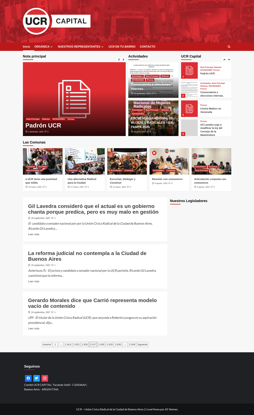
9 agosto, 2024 (161, 183)
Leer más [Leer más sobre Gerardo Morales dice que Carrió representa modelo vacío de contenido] (33, 328)
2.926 (85, 344)
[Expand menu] (51, 46)
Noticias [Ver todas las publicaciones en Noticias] (46, 119)
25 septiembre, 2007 (40, 265)
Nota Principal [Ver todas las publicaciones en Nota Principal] (33, 119)
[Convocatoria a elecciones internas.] (189, 89)
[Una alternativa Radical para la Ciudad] (85, 161)
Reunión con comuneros (167, 179)
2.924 (68, 344)
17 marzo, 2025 (77, 187)
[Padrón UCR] (74, 99)
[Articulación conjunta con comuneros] (211, 161)
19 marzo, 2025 (34, 187)
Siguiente (142, 344)
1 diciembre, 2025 (35, 132)
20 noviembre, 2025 (142, 93)
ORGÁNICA (43, 46)
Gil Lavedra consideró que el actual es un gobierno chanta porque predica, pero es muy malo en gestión (93, 209)
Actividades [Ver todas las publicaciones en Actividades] (137, 76)
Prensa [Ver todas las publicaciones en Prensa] (71, 119)
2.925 (76, 344)
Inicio (26, 46)
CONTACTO (147, 46)
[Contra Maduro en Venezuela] (189, 108)
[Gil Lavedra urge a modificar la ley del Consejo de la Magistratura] (189, 128)
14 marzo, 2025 (119, 187)
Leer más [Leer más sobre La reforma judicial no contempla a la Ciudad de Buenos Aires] (33, 281)
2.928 (101, 344)
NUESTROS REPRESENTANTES (81, 46)
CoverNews (152, 409)
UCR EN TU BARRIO (122, 46)
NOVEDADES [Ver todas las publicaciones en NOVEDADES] (59, 119)
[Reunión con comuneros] (169, 161)
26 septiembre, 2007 (40, 218)
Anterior (47, 344)
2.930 (118, 344)
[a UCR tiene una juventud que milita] (43, 161)
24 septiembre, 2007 (40, 312)
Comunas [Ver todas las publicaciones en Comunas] (31, 167)
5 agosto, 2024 (203, 187)
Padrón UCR (43, 125)
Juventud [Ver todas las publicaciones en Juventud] (42, 167)
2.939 (132, 344)
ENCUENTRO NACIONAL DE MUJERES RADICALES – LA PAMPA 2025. (152, 123)
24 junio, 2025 (140, 132)
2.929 (110, 344)
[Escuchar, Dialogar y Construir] (127, 161)
